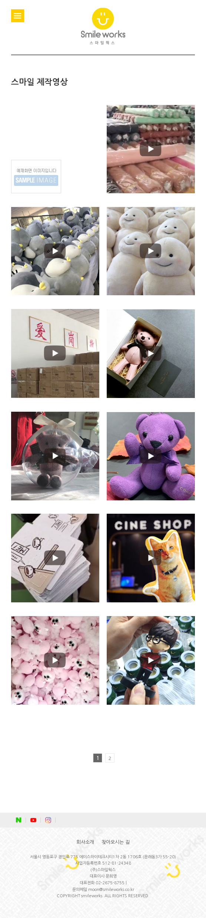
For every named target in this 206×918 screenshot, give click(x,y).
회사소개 (85, 842)
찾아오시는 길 (116, 842)
